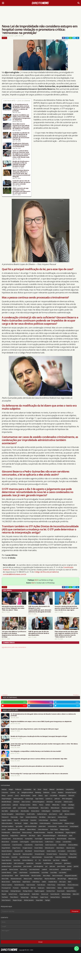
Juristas (69, 866)
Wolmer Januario (18, 799)
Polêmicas (18, 789)
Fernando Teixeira (52, 854)
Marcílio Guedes (25, 795)
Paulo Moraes (41, 885)
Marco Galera (44, 808)
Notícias (4, 38)
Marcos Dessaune (58, 875)
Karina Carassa (13, 869)
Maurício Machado (50, 879)
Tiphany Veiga (24, 897)
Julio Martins (60, 789)
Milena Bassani (55, 808)
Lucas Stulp (45, 872)
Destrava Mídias (72, 845)
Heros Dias (17, 860)
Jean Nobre (67, 863)
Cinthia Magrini (46, 811)
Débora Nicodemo (7, 823)
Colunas (58, 842)
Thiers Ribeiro (14, 897)
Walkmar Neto (14, 811)
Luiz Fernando (22, 808)
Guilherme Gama (42, 814)
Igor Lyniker (19, 826)
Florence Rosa (63, 854)
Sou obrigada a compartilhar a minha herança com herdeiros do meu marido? (36, 751)
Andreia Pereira (62, 817)
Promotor (16, 888)
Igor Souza (56, 860)
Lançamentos (70, 789)
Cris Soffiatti (53, 795)
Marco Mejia (46, 875)
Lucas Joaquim (74, 826)
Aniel (70, 835)
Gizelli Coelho (31, 814)
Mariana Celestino (70, 814)
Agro (46, 795)
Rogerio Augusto (70, 832)
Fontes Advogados (45, 823)
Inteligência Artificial (27, 792)
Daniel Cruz (66, 811)
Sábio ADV (76, 894)
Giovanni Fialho (48, 857)
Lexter (15, 872)
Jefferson (57, 799)
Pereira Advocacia (73, 885)
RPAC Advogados (67, 799)
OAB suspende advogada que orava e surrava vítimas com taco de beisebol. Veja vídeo (39, 759)
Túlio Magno (34, 897)
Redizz (59, 888)
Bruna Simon (5, 842)
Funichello (14, 857)
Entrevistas (50, 802)
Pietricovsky (14, 817)
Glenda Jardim (72, 857)
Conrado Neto (67, 842)
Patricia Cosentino (7, 885)
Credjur (64, 805)
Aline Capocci (51, 817)
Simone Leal (44, 894)
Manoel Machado (33, 808)
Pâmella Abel (24, 888)
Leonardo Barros (66, 869)
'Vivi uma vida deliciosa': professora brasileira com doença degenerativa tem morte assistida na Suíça (14, 634)
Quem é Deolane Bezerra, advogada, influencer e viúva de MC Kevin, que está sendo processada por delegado (21, 173)
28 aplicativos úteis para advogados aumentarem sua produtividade (21, 145)
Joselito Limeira (6, 805)
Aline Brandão (25, 811)
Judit (14, 808)
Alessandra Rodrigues (49, 835)
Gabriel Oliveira (20, 814)
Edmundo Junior (49, 848)
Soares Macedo (55, 894)
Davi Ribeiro (53, 820)
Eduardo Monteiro (7, 851)
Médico (35, 805)
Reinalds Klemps (6, 802)
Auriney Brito (28, 839)
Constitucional (6, 845)
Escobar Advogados (7, 814)
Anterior (5, 695)
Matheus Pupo (38, 879)
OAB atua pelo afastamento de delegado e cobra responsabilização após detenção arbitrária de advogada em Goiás (39, 609)
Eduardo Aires (71, 848)
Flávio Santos (5, 857)
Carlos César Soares (37, 842)
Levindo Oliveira (6, 872)
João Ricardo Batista (30, 826)
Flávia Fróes (73, 854)
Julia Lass (52, 866)
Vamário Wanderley (31, 817)
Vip (34, 789)
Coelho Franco (49, 842)
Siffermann (23, 835)
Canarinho (33, 820)
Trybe (21, 817)
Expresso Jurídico (27, 854)
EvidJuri (26, 823)
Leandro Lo (49, 799)
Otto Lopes (62, 882)
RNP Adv (33, 888)
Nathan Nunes (16, 882)
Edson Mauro (60, 848)
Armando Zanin (6, 839)
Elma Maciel (28, 851)
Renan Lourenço (27, 832)
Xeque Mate (39, 900)
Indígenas (64, 860)
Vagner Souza (44, 897)
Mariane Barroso (12, 829)
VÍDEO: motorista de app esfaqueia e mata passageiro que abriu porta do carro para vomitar (21, 190)
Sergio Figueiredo (24, 894)
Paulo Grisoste (31, 885)
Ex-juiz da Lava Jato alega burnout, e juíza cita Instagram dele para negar (34, 729)
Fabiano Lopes (68, 802)
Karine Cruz (23, 869)
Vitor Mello (5, 811)
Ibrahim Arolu (47, 860)
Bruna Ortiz (72, 839)
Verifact (48, 805)
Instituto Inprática (7, 863)
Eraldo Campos (51, 851)
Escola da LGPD (6, 854)
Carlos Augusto (24, 842)
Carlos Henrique (43, 820)
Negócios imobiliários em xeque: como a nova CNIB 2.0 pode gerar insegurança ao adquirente (21, 117)
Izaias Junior (58, 863)
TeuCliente (5, 897)
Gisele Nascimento (60, 857)
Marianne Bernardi (16, 879)
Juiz (46, 866)
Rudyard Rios (14, 835)
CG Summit (14, 842)
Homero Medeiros (27, 860)
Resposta (50, 832)
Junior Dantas (61, 866)
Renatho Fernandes (39, 832)
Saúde (34, 795)
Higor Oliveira (39, 799)
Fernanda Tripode (71, 792)
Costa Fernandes (17, 845)
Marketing (38, 792)
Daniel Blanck (56, 811)
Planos (41, 805)
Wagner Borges (17, 900)
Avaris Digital (38, 839)
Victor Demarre (6, 900)
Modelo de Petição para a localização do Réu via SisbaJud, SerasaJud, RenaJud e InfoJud (21, 164)
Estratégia (71, 805)
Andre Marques (62, 835)
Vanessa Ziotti (66, 897)
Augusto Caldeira (7, 820)
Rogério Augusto (39, 891)
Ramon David (16, 832)
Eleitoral (52, 789)
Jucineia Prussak (6, 808)
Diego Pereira (16, 848)
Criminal (12, 792)
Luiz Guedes (62, 872)
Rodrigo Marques (16, 891)
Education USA (19, 851)
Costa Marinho (28, 845)
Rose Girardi (60, 891)
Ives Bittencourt (48, 863)
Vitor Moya (32, 835)
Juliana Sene (42, 826)
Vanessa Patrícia (55, 897)
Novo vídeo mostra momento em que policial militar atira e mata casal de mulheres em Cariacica (21, 126)
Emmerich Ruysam (39, 851)
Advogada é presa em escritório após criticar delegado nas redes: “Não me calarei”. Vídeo (13, 608)
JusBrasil (15, 805)
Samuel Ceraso (13, 894)
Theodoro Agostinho (68, 808)
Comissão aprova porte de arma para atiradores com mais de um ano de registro (37, 766)
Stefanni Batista (66, 894)
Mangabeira (62, 795)
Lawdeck (44, 869)
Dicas (39, 789)
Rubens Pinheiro (71, 891)
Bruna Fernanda (61, 839)
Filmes (3, 795)
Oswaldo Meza (52, 882)
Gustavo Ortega (69, 823)
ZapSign (47, 900)
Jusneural (4, 869)
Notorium (71, 795)
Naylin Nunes (26, 882)
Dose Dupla (63, 820)
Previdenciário (6, 832)
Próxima (75, 695)
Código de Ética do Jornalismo (46, 572)
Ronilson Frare (51, 891)
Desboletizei (62, 845)
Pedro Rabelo (61, 885)
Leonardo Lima (63, 826)
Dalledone (46, 792)
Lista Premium (23, 872)
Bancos (16, 820)
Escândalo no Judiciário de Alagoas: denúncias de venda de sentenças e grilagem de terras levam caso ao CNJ (21, 136)
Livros (16, 795)
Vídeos (40, 795)
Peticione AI (5, 817)
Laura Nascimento (34, 869)
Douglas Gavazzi (27, 848)
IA (35, 860)
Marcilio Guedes (36, 875)
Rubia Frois (5, 835)
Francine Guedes (57, 823)
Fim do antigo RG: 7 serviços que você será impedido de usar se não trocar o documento (39, 773)
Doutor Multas (39, 848)
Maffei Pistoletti (24, 875)
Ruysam (4, 894)
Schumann (16, 802)
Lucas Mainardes (34, 872)
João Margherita (38, 866)
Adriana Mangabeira (38, 802)
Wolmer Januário (29, 900)
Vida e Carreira (26, 802)
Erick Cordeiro (72, 851)
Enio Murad (18, 823)
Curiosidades (27, 789)
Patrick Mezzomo (19, 885)
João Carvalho (27, 866)
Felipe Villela (33, 823)
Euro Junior (58, 802)
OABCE (44, 882)
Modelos (60, 792)
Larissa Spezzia (52, 826)
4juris (39, 835)
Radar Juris (41, 888)
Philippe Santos (64, 829)
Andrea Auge (29, 799)
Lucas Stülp (53, 872)
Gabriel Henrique (24, 857)
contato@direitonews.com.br (14, 574)
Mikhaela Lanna (72, 879)
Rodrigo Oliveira (27, 891)
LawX (60, 814)
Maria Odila (5, 879)
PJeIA (69, 882)
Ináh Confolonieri (19, 863)
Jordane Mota (17, 866)
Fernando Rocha (39, 854)
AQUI (36, 580)
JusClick (76, 866)
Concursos (5, 792)
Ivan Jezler (38, 863)
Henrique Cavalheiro (7, 826)
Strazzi (45, 789)
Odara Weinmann (43, 829)
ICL (40, 860)
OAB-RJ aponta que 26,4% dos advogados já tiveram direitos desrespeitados (38, 633)
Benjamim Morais (50, 839)
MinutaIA (22, 829)
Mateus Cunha (28, 879)
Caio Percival (24, 820)
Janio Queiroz (53, 814)
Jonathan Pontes (6, 866)
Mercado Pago (62, 879)
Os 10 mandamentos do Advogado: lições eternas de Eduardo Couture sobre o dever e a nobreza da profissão (21, 108)
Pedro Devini (54, 829)
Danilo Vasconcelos (50, 845)
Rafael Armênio (51, 888)
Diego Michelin (6, 848)
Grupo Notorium (6, 860)
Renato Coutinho (68, 888)
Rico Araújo (5, 891)
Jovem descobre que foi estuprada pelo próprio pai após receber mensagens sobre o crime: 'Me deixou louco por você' (44, 744)
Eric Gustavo (61, 851)
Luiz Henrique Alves (7, 875)
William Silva (55, 805)
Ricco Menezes (59, 832)
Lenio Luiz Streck (54, 869)
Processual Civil (6, 888)
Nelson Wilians (31, 829)
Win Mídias (42, 817)
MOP (16, 875)
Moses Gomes (6, 882)
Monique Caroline (25, 805)
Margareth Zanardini (71, 875)
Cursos (54, 792)
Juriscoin (10, 795)
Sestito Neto (35, 894)
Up (18, 792)
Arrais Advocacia (18, 839)
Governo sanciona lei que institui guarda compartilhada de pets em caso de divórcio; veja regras (66, 608)
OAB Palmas (36, 882)
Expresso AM (16, 854)
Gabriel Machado (37, 857)
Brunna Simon (35, 811)
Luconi (3, 829)
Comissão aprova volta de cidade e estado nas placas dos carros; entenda (21, 182)
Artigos (11, 789)
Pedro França (51, 885)
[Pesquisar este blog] (35, 911)
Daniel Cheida (39, 845)
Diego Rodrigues (6, 799)
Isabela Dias (29, 863)
